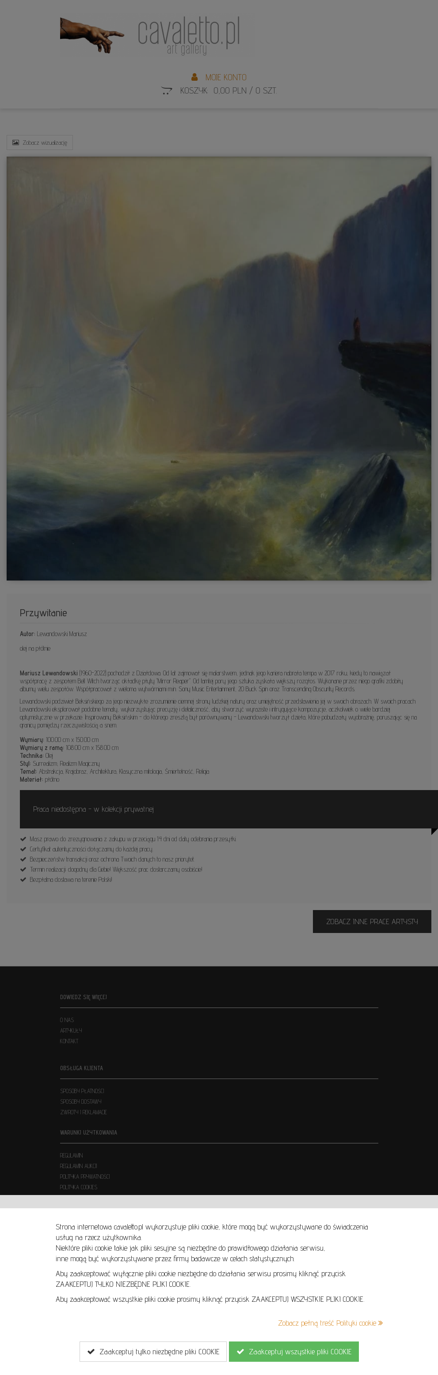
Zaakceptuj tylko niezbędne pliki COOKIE (153, 1351)
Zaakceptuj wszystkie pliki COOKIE (293, 1351)
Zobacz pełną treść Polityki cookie (330, 1322)
